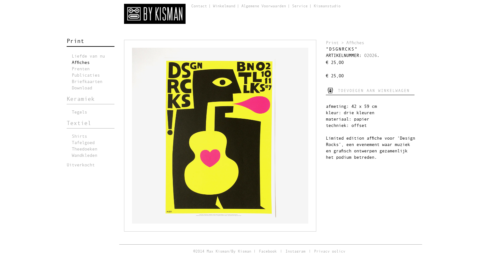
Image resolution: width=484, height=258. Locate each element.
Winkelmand (224, 6)
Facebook (268, 252)
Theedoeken (84, 149)
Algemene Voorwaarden (263, 6)
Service (300, 6)
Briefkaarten (87, 82)
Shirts (79, 136)
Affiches (81, 62)
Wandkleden (84, 155)
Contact (199, 6)
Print (75, 41)
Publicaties (86, 75)
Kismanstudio (327, 6)
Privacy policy (329, 252)
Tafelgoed (83, 143)
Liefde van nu (88, 56)
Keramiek (81, 99)
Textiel (79, 123)
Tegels (79, 112)
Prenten (81, 69)
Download (82, 88)
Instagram (295, 252)
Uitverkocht (81, 165)
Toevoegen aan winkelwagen (374, 91)
